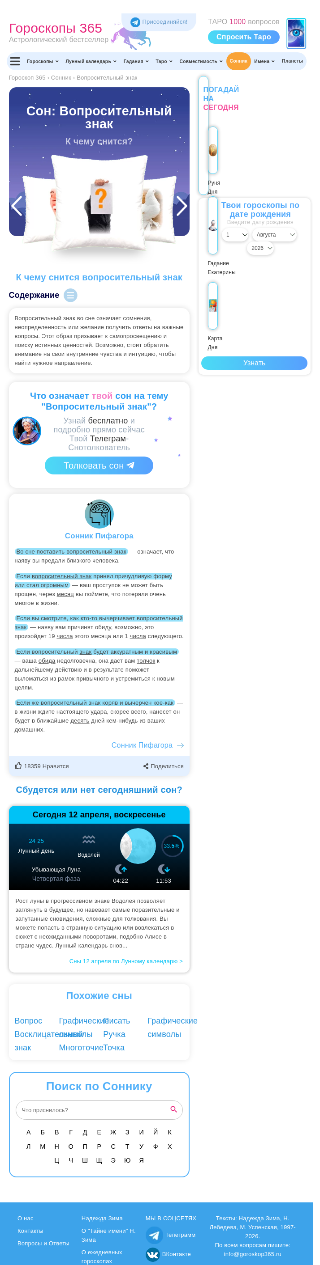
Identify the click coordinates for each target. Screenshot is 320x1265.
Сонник (238, 61)
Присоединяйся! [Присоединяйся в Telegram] (159, 21)
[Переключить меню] (15, 61)
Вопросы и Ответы (43, 1243)
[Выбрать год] (294, 234)
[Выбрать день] (215, 234)
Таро (164, 61)
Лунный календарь (91, 61)
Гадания (136, 61)
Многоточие (81, 1047)
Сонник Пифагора (142, 745)
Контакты (30, 1230)
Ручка (114, 1034)
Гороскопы (43, 61)
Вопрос (29, 1020)
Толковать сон (99, 465)
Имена (264, 61)
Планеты (292, 61)
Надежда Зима (102, 1218)
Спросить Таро (243, 37)
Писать (116, 1020)
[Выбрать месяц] (254, 234)
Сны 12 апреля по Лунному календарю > (126, 961)
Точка (114, 1047)
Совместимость (201, 61)
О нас (25, 1218)
